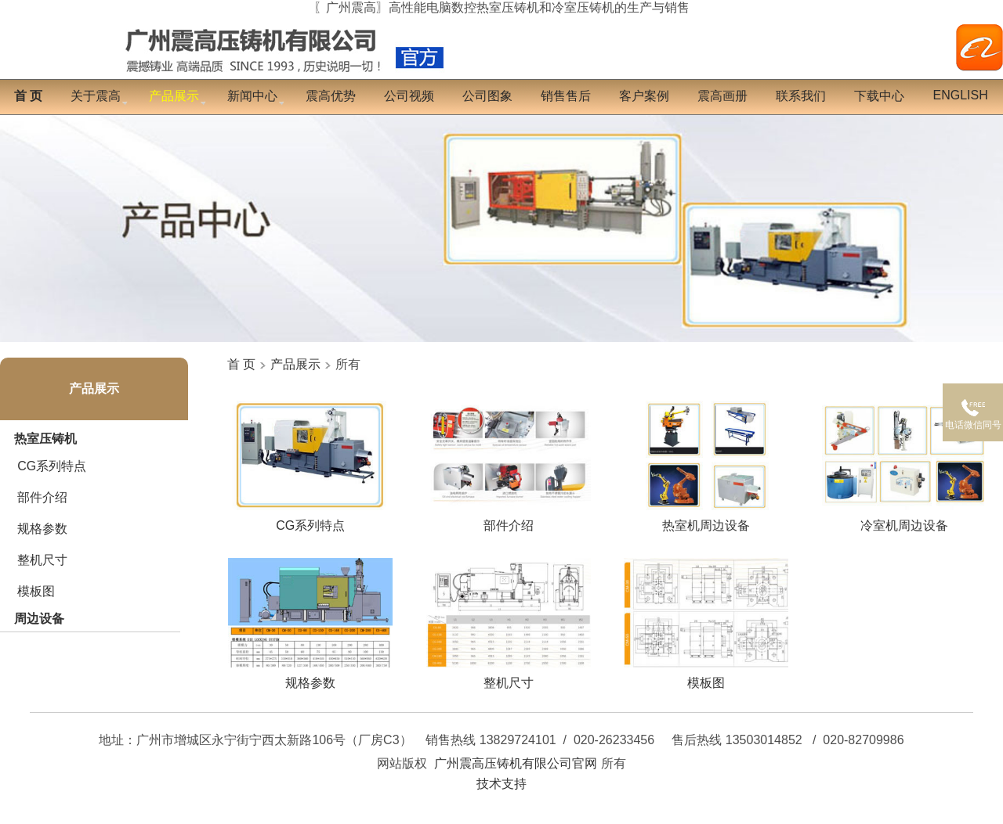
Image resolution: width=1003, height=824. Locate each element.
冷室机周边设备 (904, 519)
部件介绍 (42, 497)
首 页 (241, 364)
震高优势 (331, 96)
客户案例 (644, 96)
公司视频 (409, 96)
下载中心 (879, 96)
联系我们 (801, 96)
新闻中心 (252, 96)
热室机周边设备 (706, 519)
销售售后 (566, 96)
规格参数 (42, 528)
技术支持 (501, 783)
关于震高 (96, 96)
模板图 (36, 591)
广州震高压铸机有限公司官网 (515, 763)
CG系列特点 (51, 466)
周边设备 (39, 618)
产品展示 (94, 388)
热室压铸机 (45, 438)
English (959, 95)
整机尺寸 (42, 560)
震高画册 (722, 96)
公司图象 (487, 96)
